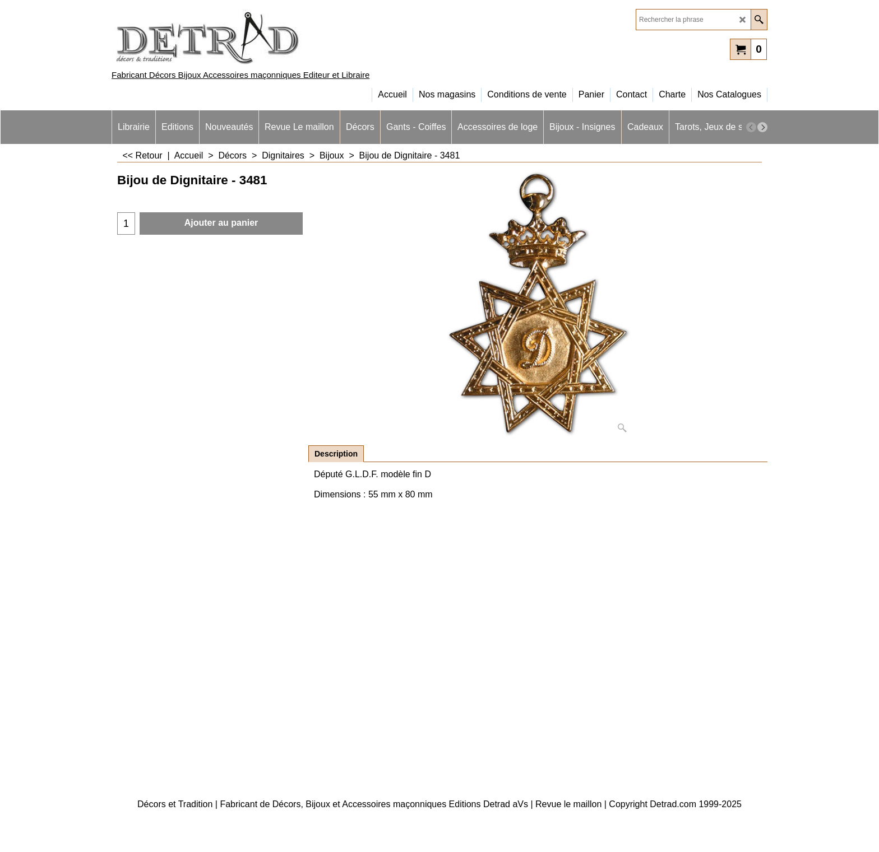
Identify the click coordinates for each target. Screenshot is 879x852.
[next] (762, 127)
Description (336, 453)
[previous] (751, 127)
